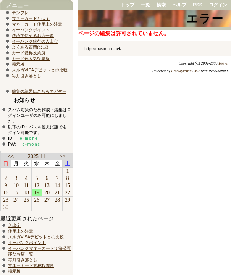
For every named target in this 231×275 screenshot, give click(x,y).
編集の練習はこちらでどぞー (39, 91)
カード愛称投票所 (28, 52)
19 (36, 193)
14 (57, 185)
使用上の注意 (20, 231)
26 (36, 200)
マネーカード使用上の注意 (37, 24)
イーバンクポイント (31, 30)
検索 (161, 5)
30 (5, 207)
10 (16, 185)
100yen (223, 63)
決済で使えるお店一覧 (33, 35)
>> (63, 156)
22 (67, 193)
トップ (127, 5)
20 (47, 193)
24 (16, 200)
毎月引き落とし (26, 75)
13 (47, 185)
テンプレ (20, 12)
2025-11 (36, 156)
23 (5, 200)
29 (67, 200)
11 (26, 185)
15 (67, 185)
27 (47, 200)
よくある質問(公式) (30, 47)
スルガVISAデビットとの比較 (40, 70)
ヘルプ (179, 5)
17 (16, 193)
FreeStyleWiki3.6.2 (185, 71)
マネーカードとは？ (31, 18)
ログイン (218, 5)
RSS (197, 5)
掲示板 (18, 64)
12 (36, 185)
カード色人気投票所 (31, 58)
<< (11, 156)
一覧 (145, 5)
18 (26, 193)
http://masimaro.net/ (102, 48)
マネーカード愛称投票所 (31, 265)
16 (5, 193)
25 (26, 200)
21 (57, 193)
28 (57, 200)
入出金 (14, 225)
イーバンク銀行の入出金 (35, 41)
